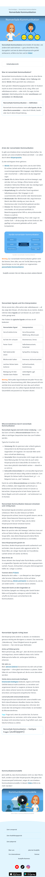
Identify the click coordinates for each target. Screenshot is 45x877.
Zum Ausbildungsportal (13, 836)
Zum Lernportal (10, 829)
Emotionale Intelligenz (10, 682)
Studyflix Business (22, 858)
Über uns (10, 850)
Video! (30, 53)
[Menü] (4, 3)
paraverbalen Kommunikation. (13, 267)
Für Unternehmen (13, 854)
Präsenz (16, 573)
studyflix (24, 3)
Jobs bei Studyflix (32, 850)
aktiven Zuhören (12, 667)
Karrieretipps (13, 9)
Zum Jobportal (10, 842)
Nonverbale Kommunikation (27, 9)
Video (30, 783)
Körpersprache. (16, 158)
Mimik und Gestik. (20, 581)
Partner (35, 854)
